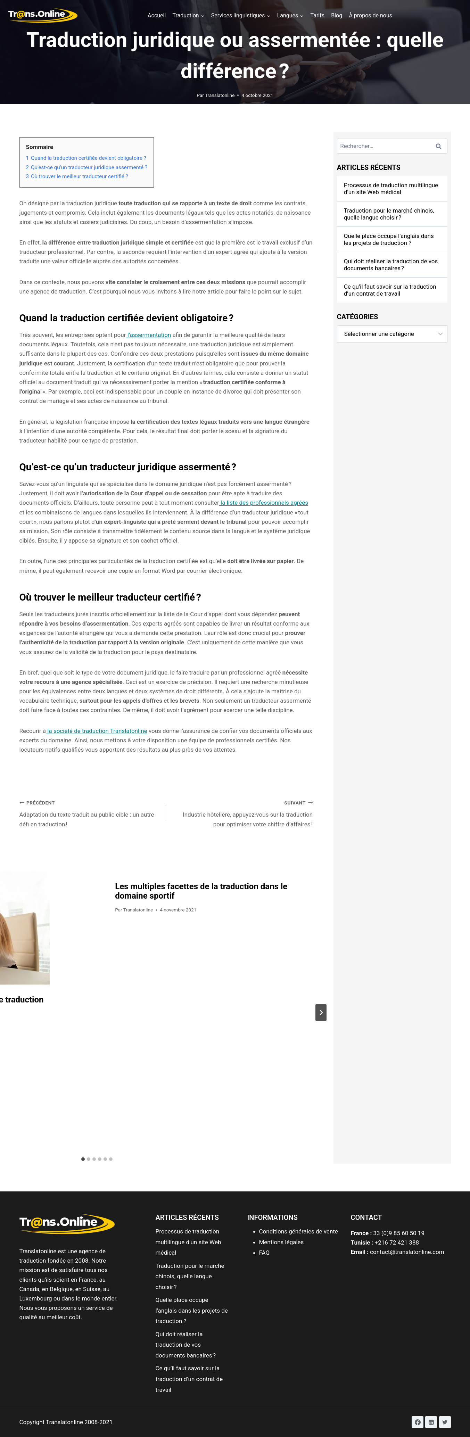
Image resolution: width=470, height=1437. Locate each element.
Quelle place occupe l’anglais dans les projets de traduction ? (389, 239)
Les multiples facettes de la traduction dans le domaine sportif (201, 891)
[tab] (83, 1159)
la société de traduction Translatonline (96, 730)
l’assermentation (148, 334)
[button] (455, 10)
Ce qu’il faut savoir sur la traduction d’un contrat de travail (390, 290)
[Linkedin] (431, 1422)
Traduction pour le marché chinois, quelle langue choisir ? (389, 214)
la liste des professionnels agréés (263, 502)
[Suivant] (321, 1012)
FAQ (264, 1252)
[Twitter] (445, 1422)
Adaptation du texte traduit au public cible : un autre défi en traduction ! (89, 813)
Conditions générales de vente (298, 1231)
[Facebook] (417, 1422)
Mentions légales (281, 1242)
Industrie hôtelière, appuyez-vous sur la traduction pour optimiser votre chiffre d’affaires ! (242, 813)
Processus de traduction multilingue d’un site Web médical (391, 189)
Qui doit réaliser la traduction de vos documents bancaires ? (391, 265)
